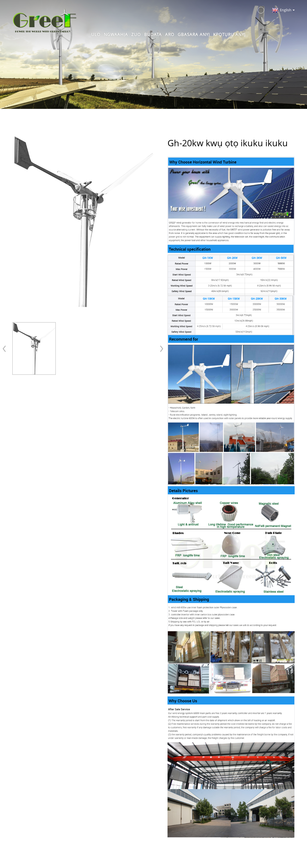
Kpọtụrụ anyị (229, 34)
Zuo (136, 34)
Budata (153, 34)
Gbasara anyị (194, 34)
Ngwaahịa (116, 34)
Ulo (96, 34)
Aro (169, 34)
